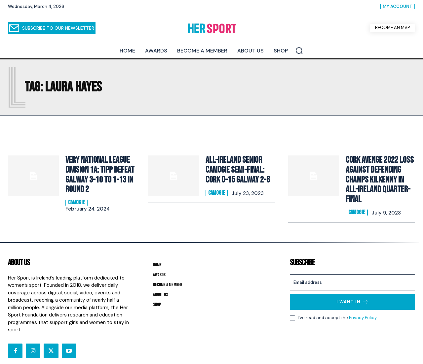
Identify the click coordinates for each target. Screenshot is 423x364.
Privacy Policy (362, 309)
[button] (299, 50)
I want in (352, 293)
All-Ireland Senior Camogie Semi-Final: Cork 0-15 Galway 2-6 (240, 169)
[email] (352, 273)
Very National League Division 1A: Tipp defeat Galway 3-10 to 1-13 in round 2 (97, 172)
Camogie (76, 198)
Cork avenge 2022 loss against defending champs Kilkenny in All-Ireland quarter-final (378, 172)
